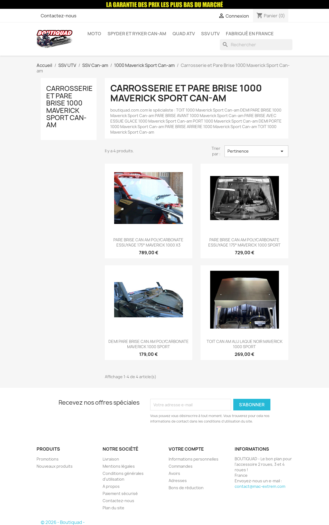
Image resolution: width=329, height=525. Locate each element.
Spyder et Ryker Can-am (137, 34)
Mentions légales (119, 466)
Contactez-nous (58, 16)
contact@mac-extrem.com (260, 486)
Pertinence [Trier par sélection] (256, 151)
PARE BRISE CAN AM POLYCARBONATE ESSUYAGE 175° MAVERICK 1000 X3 (148, 242)
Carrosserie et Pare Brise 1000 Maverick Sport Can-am (69, 106)
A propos (111, 486)
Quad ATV (183, 34)
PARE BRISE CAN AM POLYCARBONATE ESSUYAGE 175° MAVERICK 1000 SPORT (244, 242)
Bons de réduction (186, 487)
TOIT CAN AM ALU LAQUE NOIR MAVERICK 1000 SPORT (245, 344)
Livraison (111, 459)
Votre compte (186, 449)
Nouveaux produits (55, 466)
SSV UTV (210, 34)
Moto (94, 34)
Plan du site (113, 507)
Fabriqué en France (250, 34)
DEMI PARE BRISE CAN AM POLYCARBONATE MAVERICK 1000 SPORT (148, 344)
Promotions (48, 459)
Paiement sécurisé (120, 493)
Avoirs (174, 473)
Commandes (181, 466)
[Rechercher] (256, 44)
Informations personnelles (193, 459)
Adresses (178, 480)
